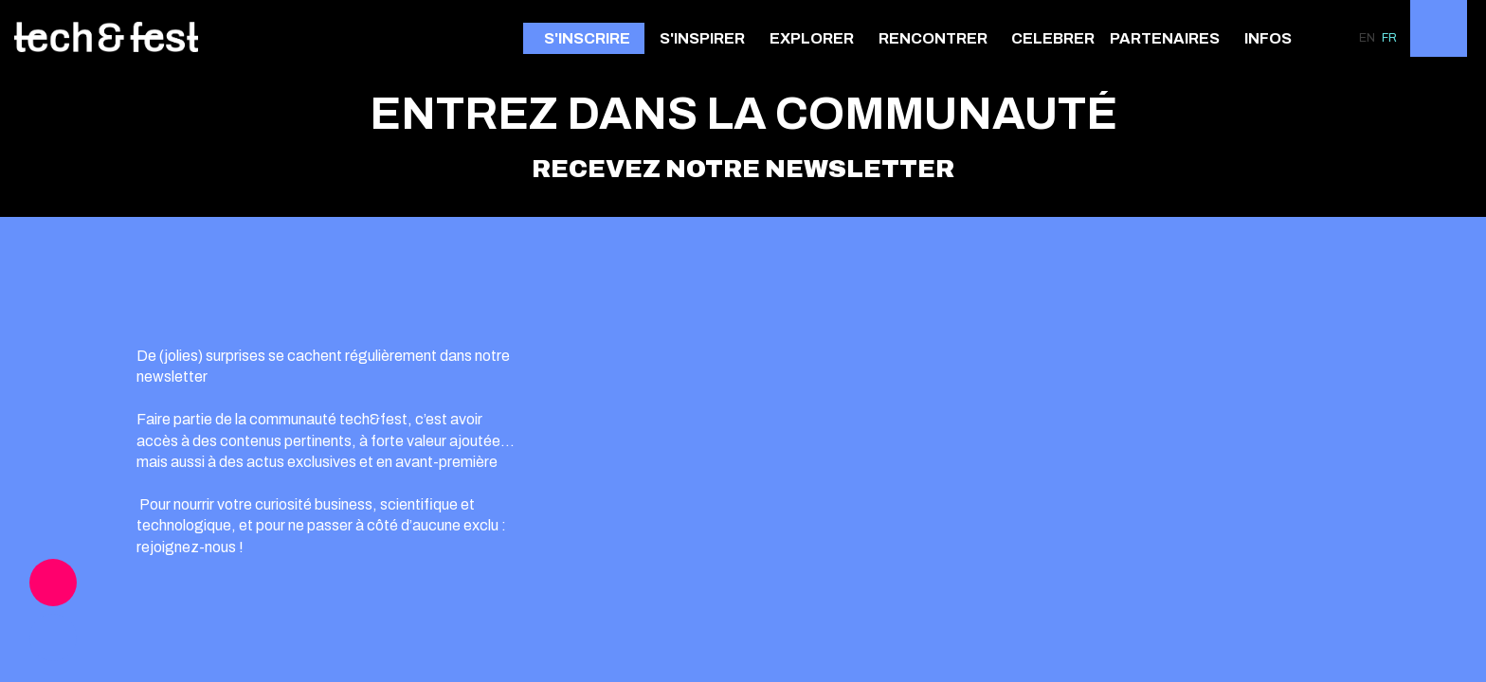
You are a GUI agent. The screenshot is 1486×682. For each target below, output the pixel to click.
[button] (583, 38)
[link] (707, 37)
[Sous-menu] (753, 39)
